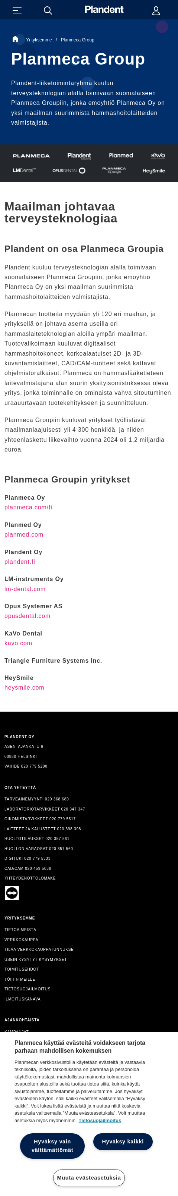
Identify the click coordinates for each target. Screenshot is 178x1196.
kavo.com (18, 643)
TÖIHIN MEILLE (19, 979)
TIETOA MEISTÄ (20, 930)
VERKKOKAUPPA (21, 940)
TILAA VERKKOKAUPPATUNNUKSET (40, 949)
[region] (89, 1114)
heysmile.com (24, 687)
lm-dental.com (25, 589)
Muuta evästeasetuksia (89, 1178)
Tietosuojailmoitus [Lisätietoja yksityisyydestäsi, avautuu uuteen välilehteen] (100, 1120)
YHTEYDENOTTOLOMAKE (30, 878)
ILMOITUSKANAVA (22, 999)
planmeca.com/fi (28, 507)
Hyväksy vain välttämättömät (52, 1146)
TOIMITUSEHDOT (21, 969)
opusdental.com (27, 616)
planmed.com (23, 534)
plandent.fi (19, 562)
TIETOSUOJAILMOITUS (27, 989)
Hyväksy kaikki (123, 1142)
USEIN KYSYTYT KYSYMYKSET (35, 960)
